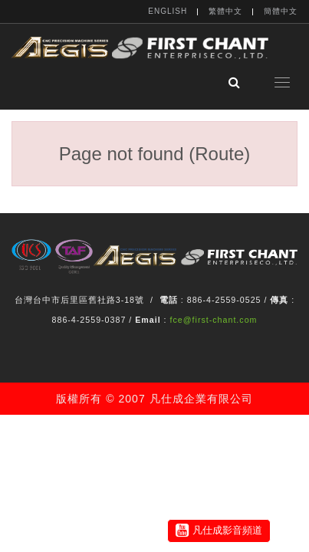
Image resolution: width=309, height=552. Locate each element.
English (167, 11)
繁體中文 (225, 11)
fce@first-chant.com (214, 319)
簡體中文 (280, 11)
